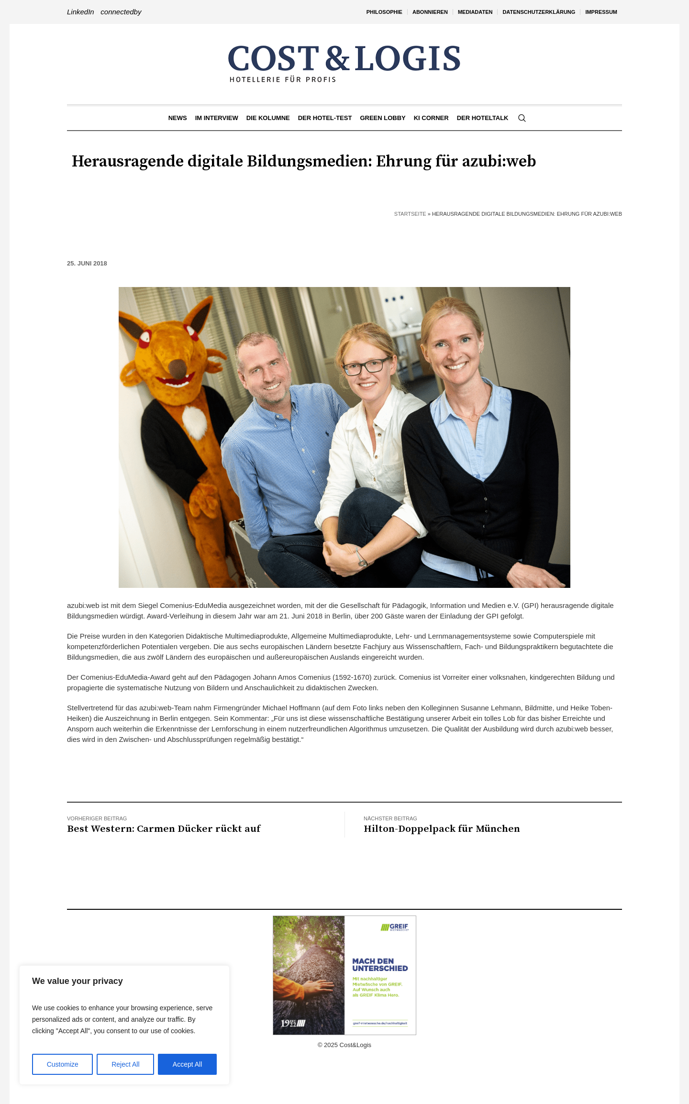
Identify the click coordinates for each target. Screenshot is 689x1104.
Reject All (125, 1064)
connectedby (120, 12)
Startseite (410, 214)
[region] (124, 1025)
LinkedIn (80, 12)
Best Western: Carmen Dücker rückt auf (163, 829)
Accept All (187, 1064)
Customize (62, 1064)
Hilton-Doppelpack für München (442, 829)
